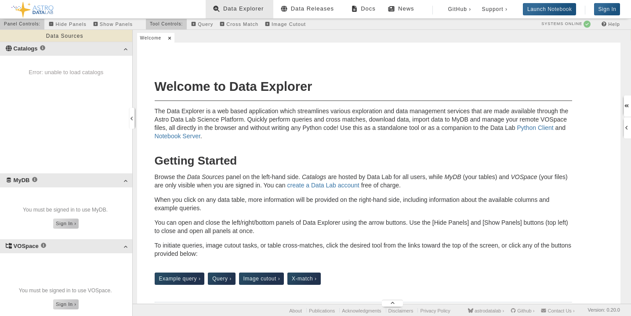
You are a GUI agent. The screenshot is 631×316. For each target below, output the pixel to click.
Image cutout (261, 279)
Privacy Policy (435, 310)
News (402, 8)
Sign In (607, 9)
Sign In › (66, 223)
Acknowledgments (361, 310)
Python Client (535, 127)
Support (494, 9)
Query (222, 279)
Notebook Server (177, 136)
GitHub (458, 9)
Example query (180, 279)
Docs (364, 10)
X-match (304, 279)
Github (522, 310)
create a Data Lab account (323, 185)
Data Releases (308, 10)
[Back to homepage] (33, 8)
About (295, 310)
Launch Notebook (549, 9)
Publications (322, 310)
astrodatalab (486, 310)
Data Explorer (239, 8)
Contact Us (557, 310)
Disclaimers (400, 310)
